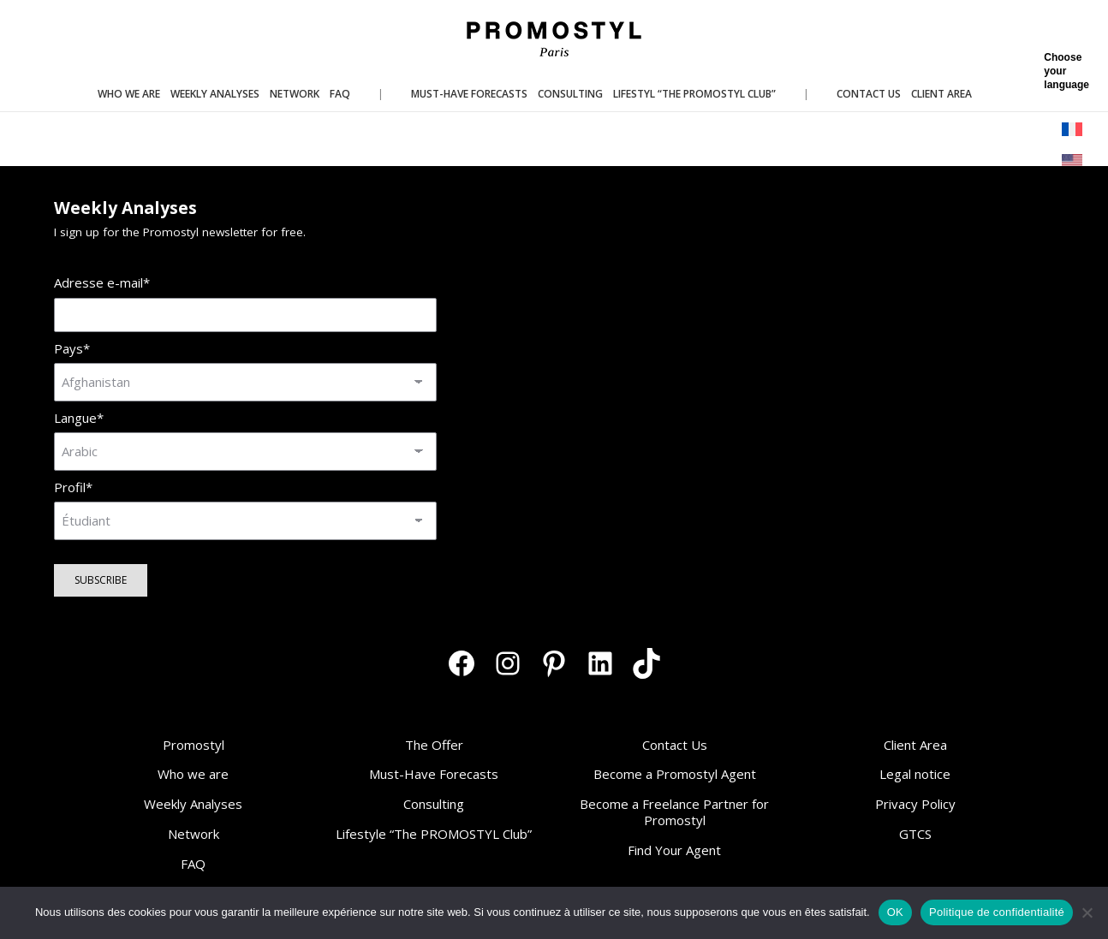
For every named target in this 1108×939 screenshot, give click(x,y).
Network (193, 833)
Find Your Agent (674, 850)
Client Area (915, 744)
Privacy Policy (915, 803)
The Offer (434, 744)
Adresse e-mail (102, 283)
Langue (79, 418)
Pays (72, 349)
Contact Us (674, 744)
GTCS (915, 833)
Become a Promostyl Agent (674, 773)
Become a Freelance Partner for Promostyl (674, 812)
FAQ (193, 863)
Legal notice (914, 773)
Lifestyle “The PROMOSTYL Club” (434, 833)
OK (895, 912)
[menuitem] (1073, 129)
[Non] (1086, 912)
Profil (73, 487)
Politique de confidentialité (996, 912)
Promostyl (193, 744)
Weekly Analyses (193, 803)
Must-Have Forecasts (433, 773)
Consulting (433, 803)
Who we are (193, 773)
